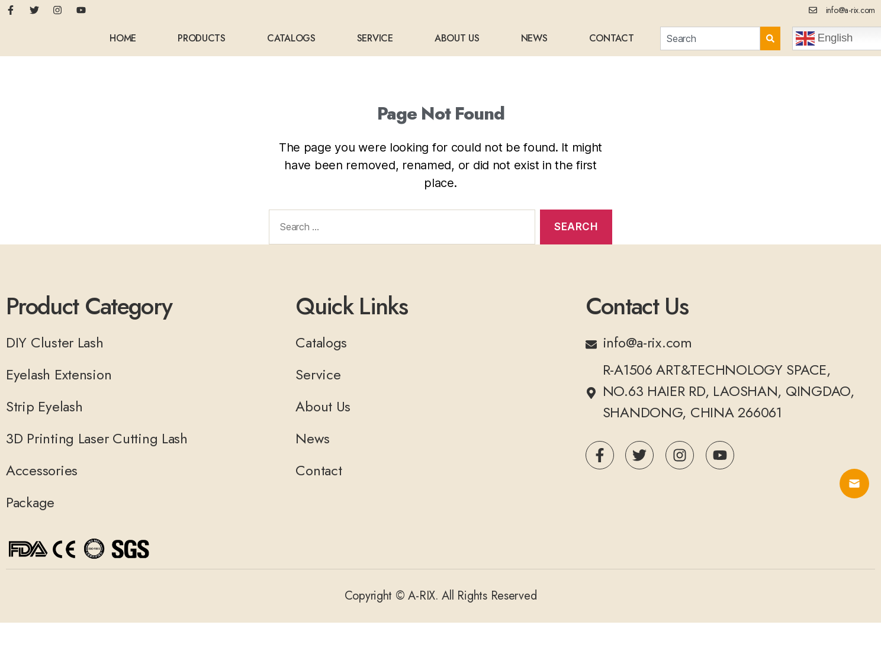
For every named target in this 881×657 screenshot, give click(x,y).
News (534, 43)
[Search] (770, 43)
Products (202, 43)
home (123, 43)
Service (375, 43)
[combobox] (710, 43)
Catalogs (291, 43)
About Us (457, 43)
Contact (611, 43)
